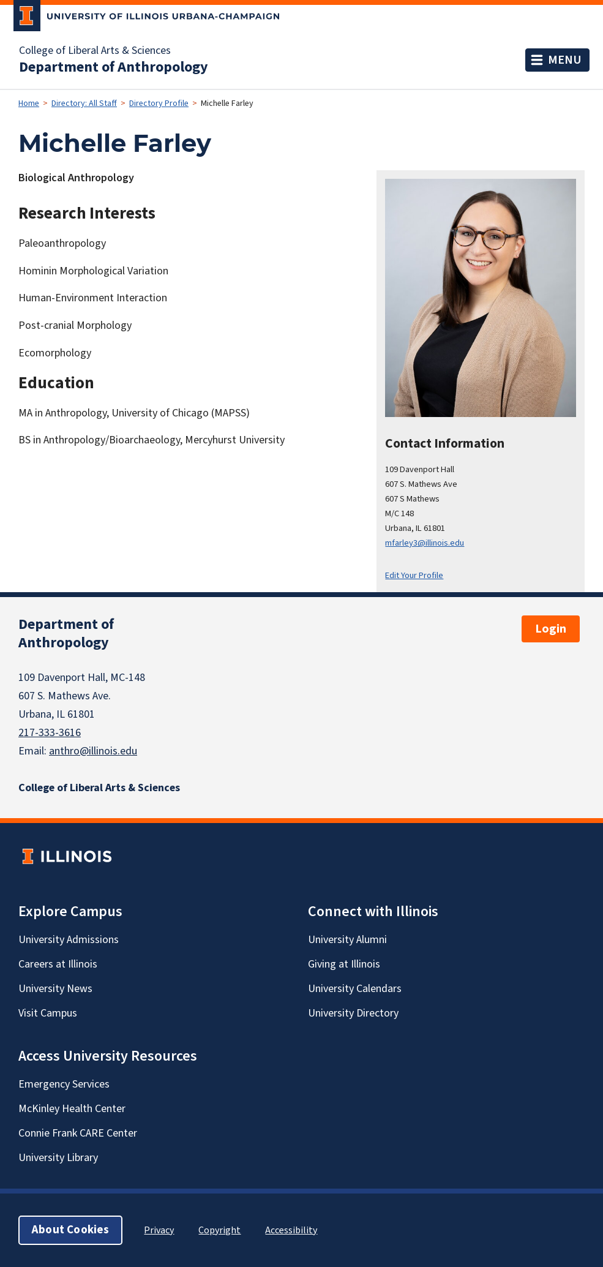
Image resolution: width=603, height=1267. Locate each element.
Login (550, 628)
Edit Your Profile (414, 575)
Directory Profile (159, 103)
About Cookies (70, 1230)
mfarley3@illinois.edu (424, 542)
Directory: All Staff (84, 103)
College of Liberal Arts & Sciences (95, 50)
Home (28, 103)
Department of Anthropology (113, 67)
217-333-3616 (49, 732)
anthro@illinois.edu (93, 751)
